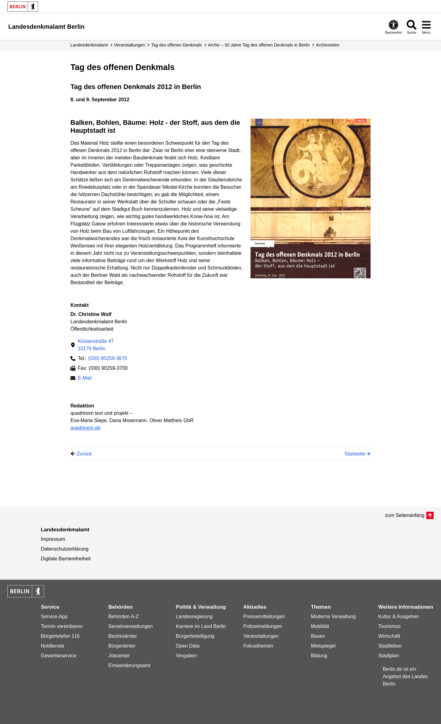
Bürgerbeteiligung (195, 636)
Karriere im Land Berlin (201, 626)
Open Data (187, 645)
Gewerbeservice (58, 655)
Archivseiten (327, 45)
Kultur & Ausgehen (398, 616)
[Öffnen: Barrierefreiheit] (393, 27)
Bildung (319, 655)
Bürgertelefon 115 (60, 636)
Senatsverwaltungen (130, 626)
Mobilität (320, 626)
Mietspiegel (323, 645)
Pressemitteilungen (264, 616)
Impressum (53, 539)
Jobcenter (119, 655)
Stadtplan (388, 655)
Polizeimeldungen (262, 626)
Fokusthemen (258, 645)
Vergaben (186, 655)
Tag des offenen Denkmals (176, 45)
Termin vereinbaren (62, 626)
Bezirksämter (122, 636)
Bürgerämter (122, 645)
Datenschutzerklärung (65, 548)
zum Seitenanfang (404, 515)
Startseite (355, 453)
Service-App (54, 616)
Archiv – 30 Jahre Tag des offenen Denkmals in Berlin (259, 45)
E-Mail (85, 378)
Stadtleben (390, 645)
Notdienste (52, 645)
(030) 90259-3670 (107, 358)
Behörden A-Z (123, 616)
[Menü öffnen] (426, 27)
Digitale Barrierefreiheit (66, 558)
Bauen (318, 636)
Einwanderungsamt (129, 665)
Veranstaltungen (129, 45)
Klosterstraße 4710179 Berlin (96, 345)
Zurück (84, 453)
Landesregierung (194, 616)
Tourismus (389, 626)
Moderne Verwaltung (333, 616)
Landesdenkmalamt (89, 45)
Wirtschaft (389, 636)
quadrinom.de (85, 427)
